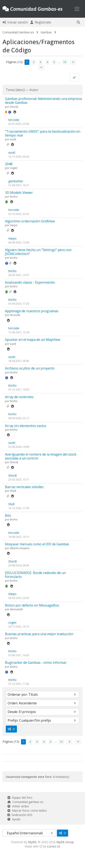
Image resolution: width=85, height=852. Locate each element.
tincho (14, 196)
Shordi (14, 107)
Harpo (14, 225)
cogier (14, 168)
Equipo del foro (19, 797)
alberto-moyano (20, 548)
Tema (10, 90)
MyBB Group (65, 842)
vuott (13, 139)
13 (64, 62)
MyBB (32, 842)
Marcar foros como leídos (27, 810)
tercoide (13, 120)
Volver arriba (18, 806)
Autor (34, 90)
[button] (78, 22)
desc (20, 90)
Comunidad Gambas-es (18, 32)
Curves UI (53, 846)
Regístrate (40, 22)
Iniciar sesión (15, 22)
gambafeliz (15, 181)
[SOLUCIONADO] (35, 574)
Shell (13, 491)
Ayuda (13, 819)
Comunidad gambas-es (25, 802)
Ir (11, 729)
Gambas (46, 32)
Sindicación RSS (19, 815)
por (7, 107)
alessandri (16, 609)
